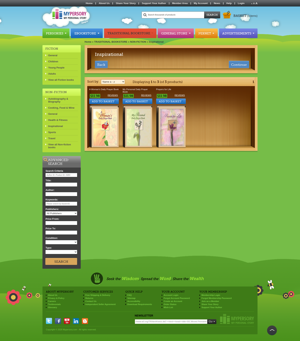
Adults (52, 73)
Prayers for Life (163, 89)
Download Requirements (139, 304)
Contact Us (90, 301)
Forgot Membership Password (216, 298)
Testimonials (54, 304)
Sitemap (131, 298)
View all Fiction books (61, 79)
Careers (52, 301)
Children (53, 61)
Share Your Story (126, 3)
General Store (176, 33)
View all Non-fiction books (59, 146)
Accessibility (133, 301)
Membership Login (210, 295)
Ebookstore (87, 33)
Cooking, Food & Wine (61, 107)
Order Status (170, 304)
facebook (58, 321)
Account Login (171, 295)
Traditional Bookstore (130, 33)
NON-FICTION (138, 41)
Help (229, 3)
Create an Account (173, 301)
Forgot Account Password (177, 298)
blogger (85, 321)
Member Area (180, 3)
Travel (51, 138)
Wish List (168, 307)
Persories (55, 33)
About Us (104, 3)
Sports (52, 132)
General (52, 55)
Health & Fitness (58, 120)
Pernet (206, 33)
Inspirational (156, 41)
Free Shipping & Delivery (97, 295)
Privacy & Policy (56, 298)
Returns (89, 298)
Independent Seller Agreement (100, 304)
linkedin (76, 321)
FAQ (129, 295)
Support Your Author (154, 3)
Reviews (113, 95)
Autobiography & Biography (58, 100)
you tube (67, 321)
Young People (56, 67)
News (217, 3)
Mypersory (237, 319)
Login (241, 3)
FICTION (51, 48)
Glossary (52, 307)
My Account (201, 3)
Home (89, 3)
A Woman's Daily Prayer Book (104, 89)
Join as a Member (210, 301)
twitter (49, 321)
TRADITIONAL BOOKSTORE (110, 41)
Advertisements (238, 33)
